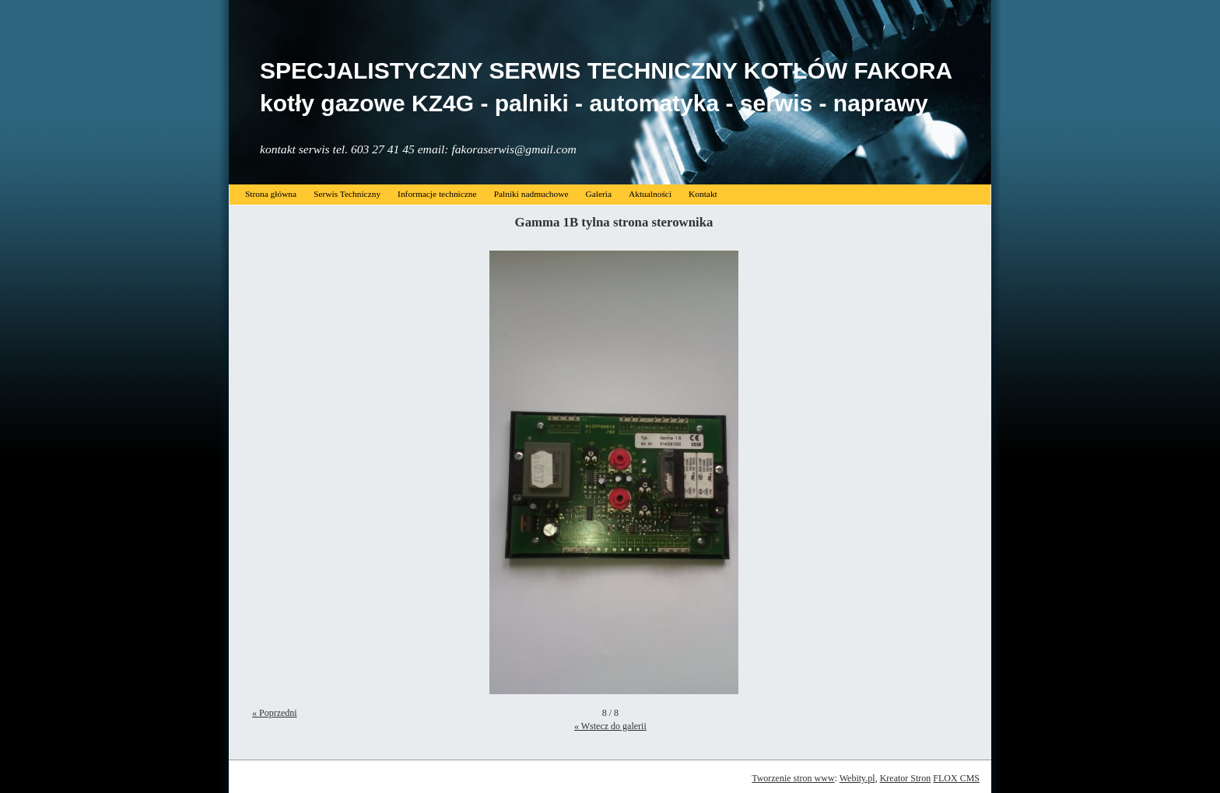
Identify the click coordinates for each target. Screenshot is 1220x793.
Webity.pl (857, 778)
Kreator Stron (905, 778)
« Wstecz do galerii (610, 726)
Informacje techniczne (437, 193)
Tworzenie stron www (793, 778)
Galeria (598, 193)
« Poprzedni (274, 712)
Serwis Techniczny (347, 193)
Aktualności (650, 193)
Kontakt (703, 193)
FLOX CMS (956, 778)
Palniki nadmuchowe (531, 193)
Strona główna (270, 193)
